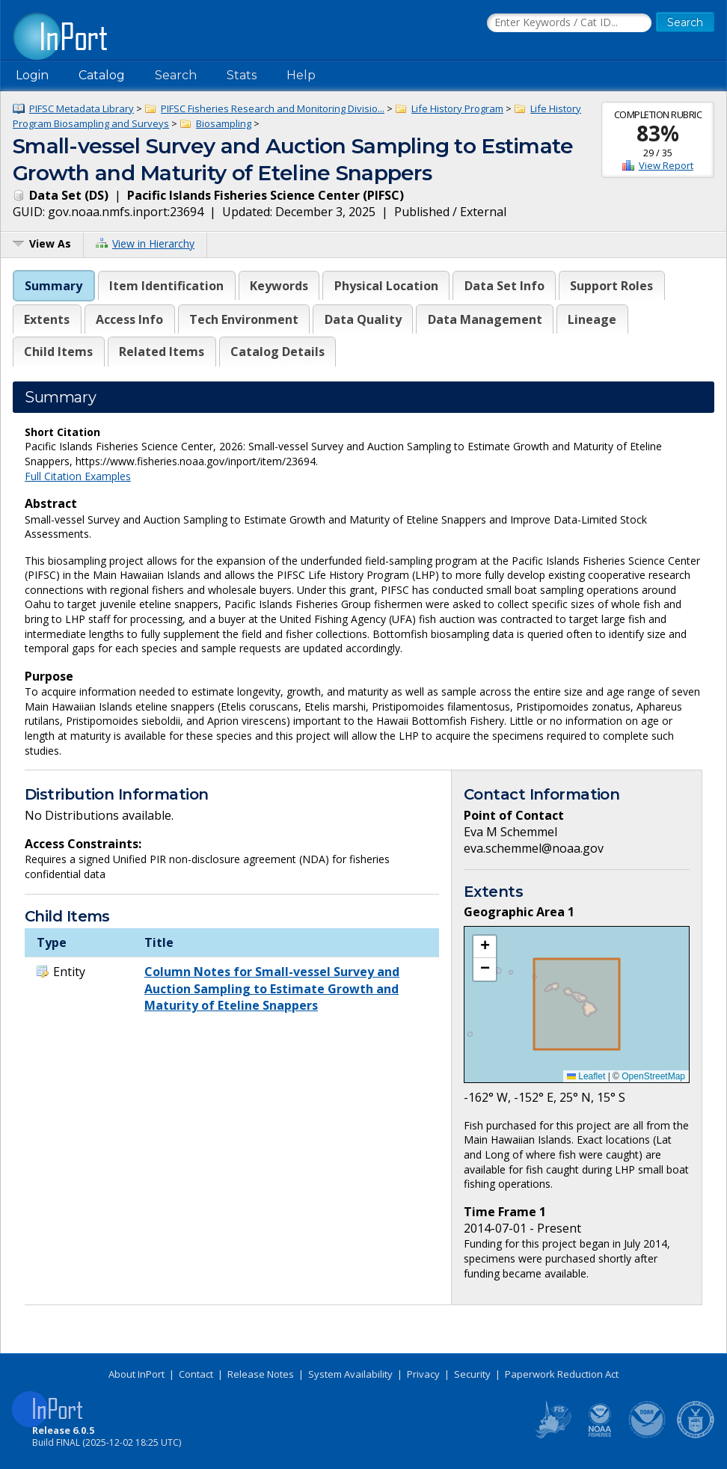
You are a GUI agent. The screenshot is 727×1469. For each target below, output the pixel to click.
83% (657, 133)
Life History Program (457, 108)
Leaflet (586, 1076)
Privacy (423, 1374)
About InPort (136, 1374)
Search (176, 75)
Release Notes (260, 1374)
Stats (242, 75)
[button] (484, 947)
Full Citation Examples (78, 476)
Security (472, 1374)
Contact (196, 1374)
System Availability (350, 1374)
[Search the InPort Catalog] (569, 23)
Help (301, 75)
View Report (666, 165)
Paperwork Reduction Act (562, 1374)
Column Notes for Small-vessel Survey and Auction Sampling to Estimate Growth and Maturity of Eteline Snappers (271, 988)
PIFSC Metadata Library (81, 108)
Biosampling (223, 123)
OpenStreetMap (653, 1076)
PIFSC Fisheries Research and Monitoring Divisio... (272, 108)
